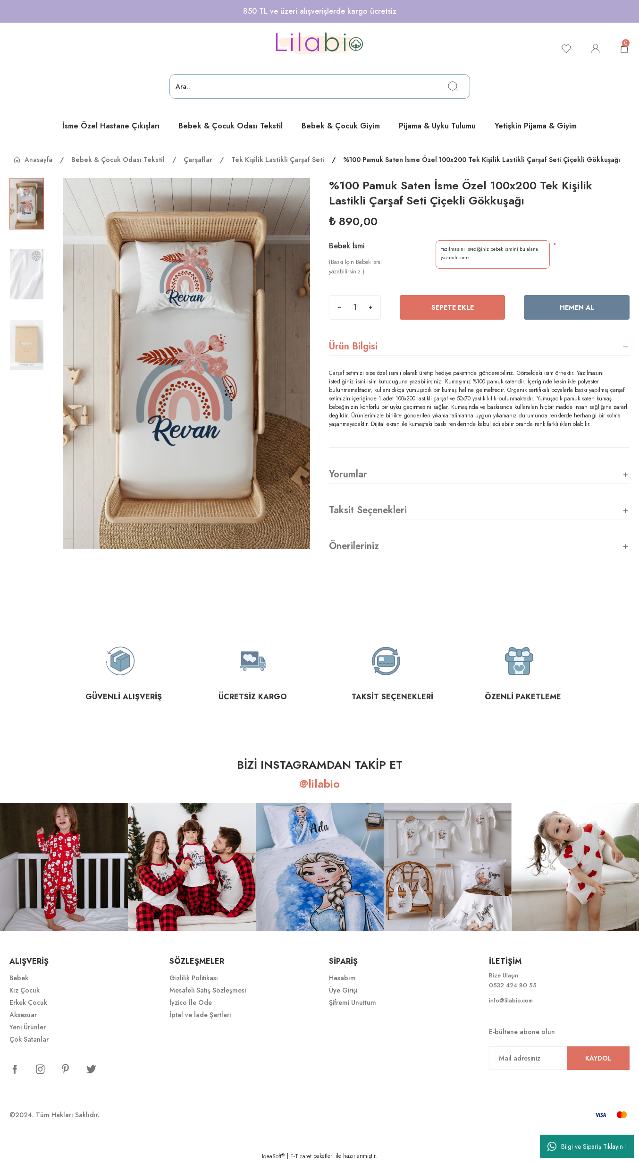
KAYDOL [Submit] (598, 1060)
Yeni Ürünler (27, 1027)
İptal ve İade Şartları (200, 1014)
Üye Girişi (343, 990)
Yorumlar (348, 474)
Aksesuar (23, 1014)
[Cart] (624, 48)
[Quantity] (355, 307)
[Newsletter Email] (559, 1060)
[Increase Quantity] (370, 307)
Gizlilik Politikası (193, 978)
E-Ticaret (300, 1156)
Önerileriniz (354, 546)
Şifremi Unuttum (352, 1002)
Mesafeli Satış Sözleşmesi (207, 990)
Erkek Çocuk (28, 1002)
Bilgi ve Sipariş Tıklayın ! (587, 1146)
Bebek (18, 978)
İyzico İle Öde (190, 1002)
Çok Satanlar (29, 1039)
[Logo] (319, 43)
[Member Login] (593, 48)
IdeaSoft (273, 1156)
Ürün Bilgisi (353, 346)
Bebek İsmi (347, 245)
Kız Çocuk (24, 990)
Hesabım (342, 978)
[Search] (319, 86)
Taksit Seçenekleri (368, 510)
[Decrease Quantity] (339, 307)
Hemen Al (577, 307)
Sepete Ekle (453, 307)
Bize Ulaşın (505, 976)
